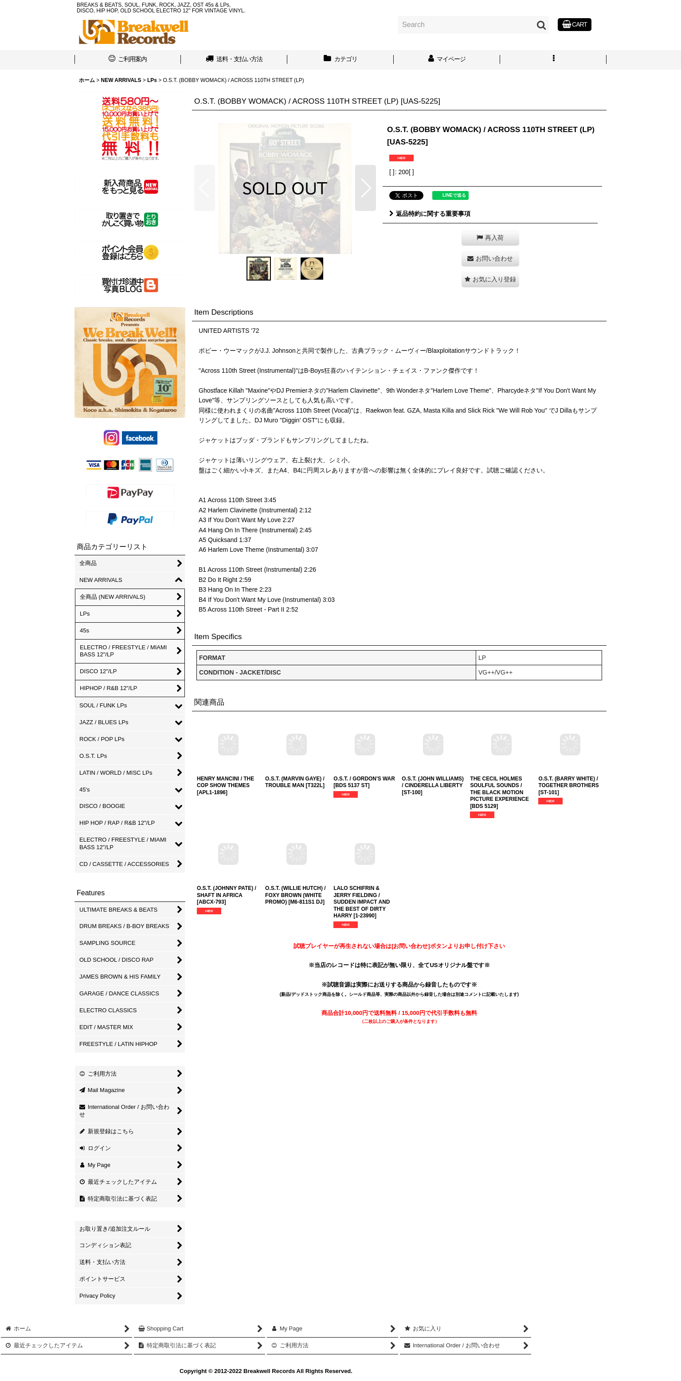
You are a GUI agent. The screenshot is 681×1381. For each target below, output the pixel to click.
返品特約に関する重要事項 (429, 213)
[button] (553, 60)
